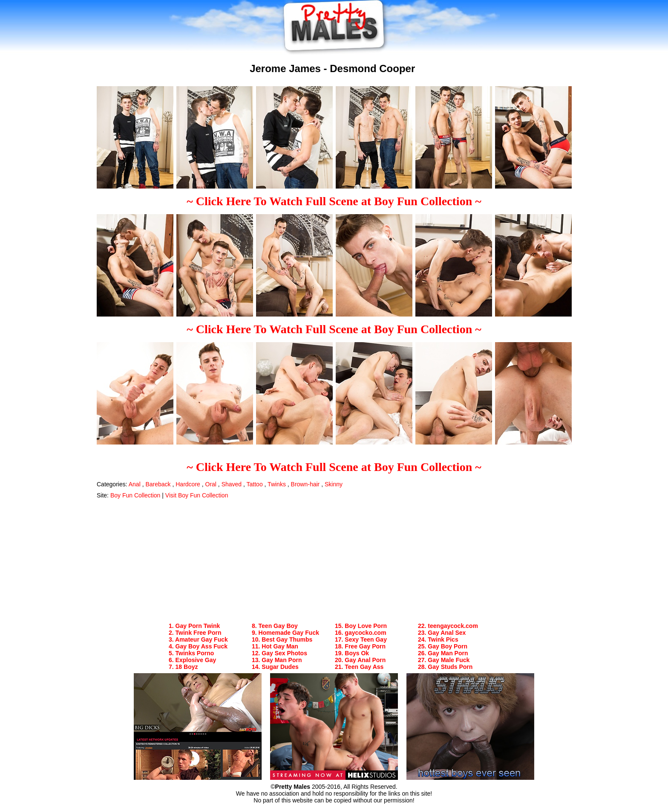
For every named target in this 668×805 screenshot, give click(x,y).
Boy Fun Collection (135, 495)
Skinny (334, 484)
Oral (210, 484)
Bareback (157, 484)
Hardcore (188, 484)
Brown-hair (305, 484)
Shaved (232, 484)
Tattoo (255, 484)
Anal (135, 484)
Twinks (277, 484)
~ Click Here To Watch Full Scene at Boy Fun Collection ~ (334, 201)
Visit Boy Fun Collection (196, 495)
